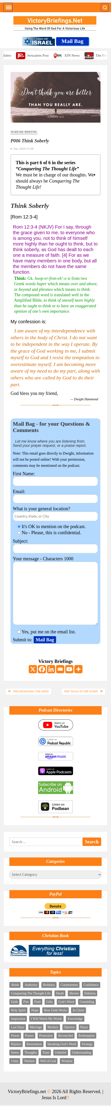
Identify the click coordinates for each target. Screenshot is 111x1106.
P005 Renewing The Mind (31, 691)
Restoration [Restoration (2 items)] (34, 1044)
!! (67, 1097)
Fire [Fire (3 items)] (26, 1002)
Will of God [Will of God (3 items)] (48, 1061)
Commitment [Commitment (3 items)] (69, 985)
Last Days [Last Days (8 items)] (17, 1027)
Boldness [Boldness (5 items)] (49, 985)
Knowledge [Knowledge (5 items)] (75, 1018)
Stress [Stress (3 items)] (15, 1052)
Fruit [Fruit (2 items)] (37, 1002)
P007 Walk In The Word (81, 691)
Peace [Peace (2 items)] (84, 1027)
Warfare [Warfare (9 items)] (29, 1061)
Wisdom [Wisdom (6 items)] (66, 1061)
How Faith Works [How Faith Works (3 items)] (55, 1010)
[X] (33, 669)
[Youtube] (69, 669)
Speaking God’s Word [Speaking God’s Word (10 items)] (61, 1044)
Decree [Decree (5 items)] (74, 993)
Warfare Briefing (24, 131)
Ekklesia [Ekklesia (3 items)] (90, 993)
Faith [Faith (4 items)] (14, 1002)
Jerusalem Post (42, 55)
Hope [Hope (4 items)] (34, 1010)
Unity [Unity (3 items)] (14, 1061)
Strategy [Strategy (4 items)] (87, 1044)
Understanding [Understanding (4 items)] (81, 1052)
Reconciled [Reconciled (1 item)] (65, 1035)
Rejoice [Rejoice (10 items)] (16, 1044)
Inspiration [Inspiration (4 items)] (18, 1018)
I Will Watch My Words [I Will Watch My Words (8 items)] (46, 1018)
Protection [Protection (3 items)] (46, 1035)
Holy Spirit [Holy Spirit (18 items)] (18, 1010)
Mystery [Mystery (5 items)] (52, 1027)
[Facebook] (42, 669)
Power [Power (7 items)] (15, 1035)
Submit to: (23, 639)
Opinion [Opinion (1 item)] (69, 1027)
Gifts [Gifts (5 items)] (49, 1002)
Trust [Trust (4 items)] (46, 1052)
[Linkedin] (51, 669)
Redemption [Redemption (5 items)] (86, 1035)
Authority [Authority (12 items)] (31, 985)
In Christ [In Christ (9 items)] (78, 1010)
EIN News (76, 55)
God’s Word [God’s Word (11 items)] (66, 1002)
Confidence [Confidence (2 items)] (91, 985)
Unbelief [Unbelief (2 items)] (60, 1052)
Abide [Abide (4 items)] (15, 985)
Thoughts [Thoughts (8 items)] (31, 1052)
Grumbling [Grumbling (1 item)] (87, 1002)
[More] (78, 669)
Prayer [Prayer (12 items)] (29, 1035)
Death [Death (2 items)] (60, 993)
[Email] (60, 669)
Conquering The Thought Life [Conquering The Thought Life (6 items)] (30, 993)
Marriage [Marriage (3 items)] (36, 1027)
